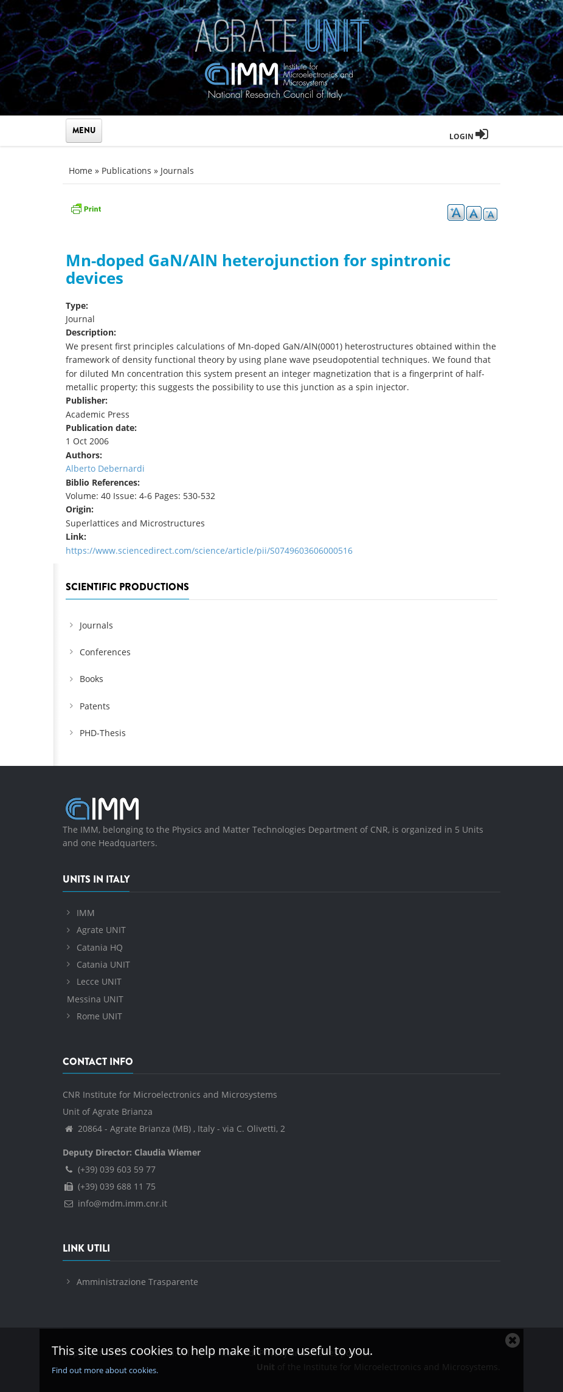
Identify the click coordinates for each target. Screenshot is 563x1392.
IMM (86, 912)
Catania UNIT (103, 964)
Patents (95, 706)
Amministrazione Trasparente (137, 1281)
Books (91, 678)
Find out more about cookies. (105, 1370)
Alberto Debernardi (105, 468)
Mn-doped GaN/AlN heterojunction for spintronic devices (258, 269)
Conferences (105, 652)
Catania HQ (100, 947)
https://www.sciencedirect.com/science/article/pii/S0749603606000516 (209, 550)
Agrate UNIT (101, 929)
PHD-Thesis (103, 733)
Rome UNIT (99, 1016)
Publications (126, 170)
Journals (177, 170)
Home (80, 170)
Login (468, 136)
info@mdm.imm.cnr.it (115, 1203)
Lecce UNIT (99, 981)
